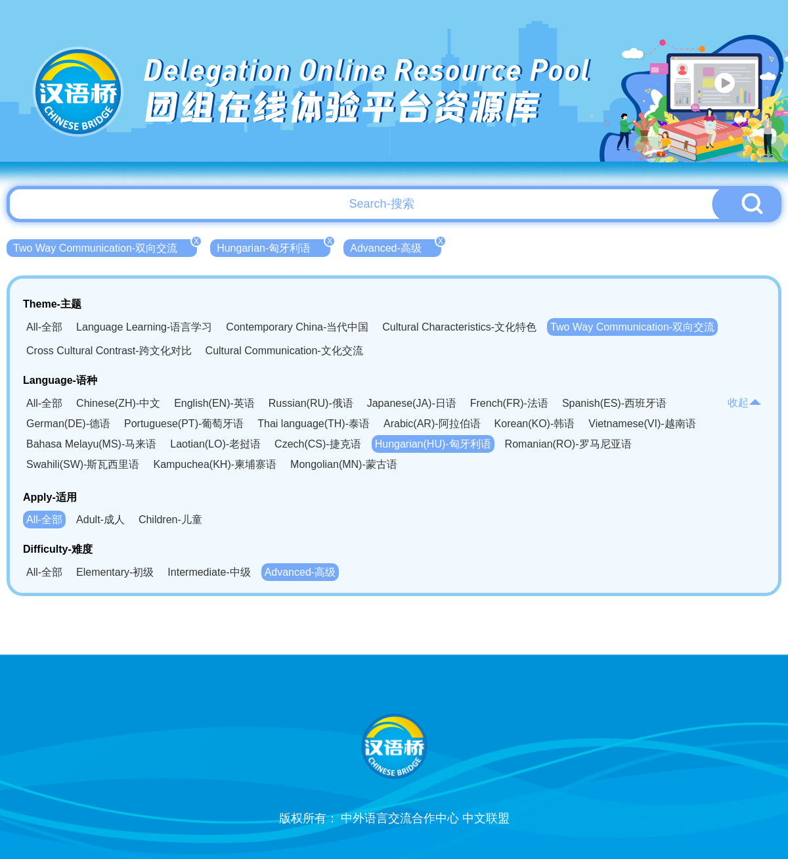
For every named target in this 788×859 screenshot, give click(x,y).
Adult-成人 (100, 519)
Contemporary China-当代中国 (297, 327)
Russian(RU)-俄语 (311, 403)
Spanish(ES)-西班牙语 (614, 403)
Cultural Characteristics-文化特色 (459, 327)
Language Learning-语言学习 (144, 327)
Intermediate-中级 (208, 572)
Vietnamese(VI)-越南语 (641, 423)
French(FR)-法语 (509, 403)
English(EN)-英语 (214, 403)
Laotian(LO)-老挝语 (215, 444)
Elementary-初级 (115, 572)
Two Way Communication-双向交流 (105, 246)
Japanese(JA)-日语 (411, 403)
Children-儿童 (170, 519)
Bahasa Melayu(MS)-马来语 (91, 444)
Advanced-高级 (395, 246)
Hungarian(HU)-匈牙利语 (433, 444)
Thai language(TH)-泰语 (313, 423)
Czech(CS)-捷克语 (317, 444)
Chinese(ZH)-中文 (118, 403)
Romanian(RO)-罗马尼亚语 (568, 444)
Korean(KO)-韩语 (534, 423)
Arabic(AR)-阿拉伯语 (432, 423)
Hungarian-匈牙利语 (273, 246)
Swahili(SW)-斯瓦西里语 (82, 464)
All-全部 (44, 327)
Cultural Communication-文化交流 (284, 350)
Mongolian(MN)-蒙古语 (343, 464)
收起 (745, 402)
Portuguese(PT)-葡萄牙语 (184, 423)
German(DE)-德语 (68, 423)
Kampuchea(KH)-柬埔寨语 (214, 464)
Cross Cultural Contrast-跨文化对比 (109, 350)
